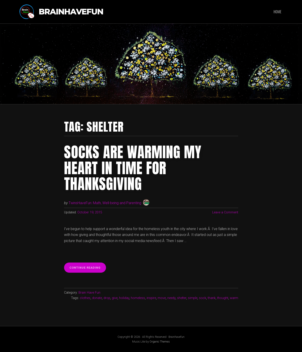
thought (222, 298)
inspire (151, 298)
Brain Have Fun (89, 293)
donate (97, 298)
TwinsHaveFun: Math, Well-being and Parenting (105, 203)
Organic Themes (160, 341)
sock (202, 298)
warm (234, 298)
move (162, 298)
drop (107, 298)
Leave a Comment (225, 212)
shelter (181, 298)
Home (277, 12)
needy (171, 298)
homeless (138, 298)
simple (192, 298)
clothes (85, 298)
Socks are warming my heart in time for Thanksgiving (132, 168)
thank (212, 298)
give (115, 298)
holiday (124, 298)
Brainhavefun (71, 11)
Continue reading (87, 269)
